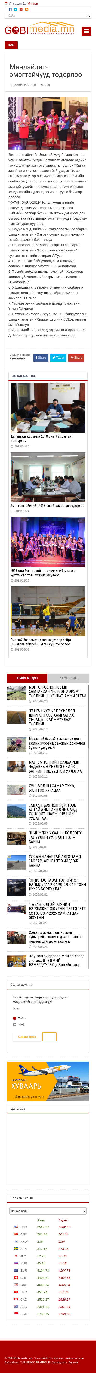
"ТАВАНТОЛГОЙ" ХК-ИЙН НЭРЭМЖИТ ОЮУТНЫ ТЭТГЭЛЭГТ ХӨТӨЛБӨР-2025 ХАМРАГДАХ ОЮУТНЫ (57, 911)
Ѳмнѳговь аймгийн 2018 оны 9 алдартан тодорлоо (47, 506)
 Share (76, 357)
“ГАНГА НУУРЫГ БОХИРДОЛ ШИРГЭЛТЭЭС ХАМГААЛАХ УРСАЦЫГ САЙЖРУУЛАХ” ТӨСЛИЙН (52, 717)
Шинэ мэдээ (27, 678)
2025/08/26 (38, 946)
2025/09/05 (38, 823)
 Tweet (58, 357)
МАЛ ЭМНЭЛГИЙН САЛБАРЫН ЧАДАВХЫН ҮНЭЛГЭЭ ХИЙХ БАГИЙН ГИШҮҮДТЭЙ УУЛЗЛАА (55, 766)
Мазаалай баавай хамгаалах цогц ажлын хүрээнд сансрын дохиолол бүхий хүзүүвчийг (57, 743)
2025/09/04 (38, 847)
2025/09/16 (38, 729)
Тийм (21, 1018)
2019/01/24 (20, 511)
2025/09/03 (38, 871)
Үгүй (21, 1024)
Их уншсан (68, 678)
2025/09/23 (38, 701)
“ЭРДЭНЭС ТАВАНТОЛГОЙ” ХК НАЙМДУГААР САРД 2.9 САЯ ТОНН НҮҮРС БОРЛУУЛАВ (57, 884)
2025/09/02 (38, 894)
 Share (41, 357)
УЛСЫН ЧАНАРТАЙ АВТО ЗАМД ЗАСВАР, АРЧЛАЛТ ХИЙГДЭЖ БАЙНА (55, 861)
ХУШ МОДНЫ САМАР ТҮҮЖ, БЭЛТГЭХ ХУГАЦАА (52, 788)
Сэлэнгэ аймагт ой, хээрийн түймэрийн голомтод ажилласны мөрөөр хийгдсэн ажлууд (55, 936)
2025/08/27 (38, 923)
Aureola (73, 1362)
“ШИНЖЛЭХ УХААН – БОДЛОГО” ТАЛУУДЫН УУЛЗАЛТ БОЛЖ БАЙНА (55, 837)
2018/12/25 (20, 580)
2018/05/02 (20, 649)
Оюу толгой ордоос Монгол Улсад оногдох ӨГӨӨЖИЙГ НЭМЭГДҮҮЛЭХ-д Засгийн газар (56, 960)
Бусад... (16, 1008)
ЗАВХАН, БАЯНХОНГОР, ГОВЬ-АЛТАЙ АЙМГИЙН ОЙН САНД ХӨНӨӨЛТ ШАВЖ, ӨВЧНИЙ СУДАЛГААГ (53, 812)
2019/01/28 (20, 446)
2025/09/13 (38, 753)
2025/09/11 (38, 776)
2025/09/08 (38, 795)
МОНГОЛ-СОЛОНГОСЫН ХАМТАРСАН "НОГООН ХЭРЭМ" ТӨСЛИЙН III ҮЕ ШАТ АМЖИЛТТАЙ (57, 691)
